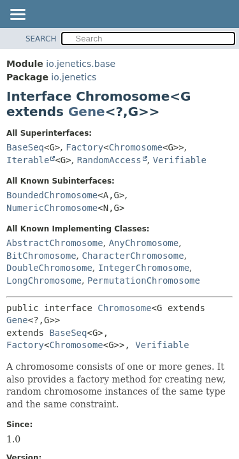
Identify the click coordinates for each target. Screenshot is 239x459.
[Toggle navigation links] (17, 15)
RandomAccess (109, 160)
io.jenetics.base (80, 64)
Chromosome (136, 147)
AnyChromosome (144, 243)
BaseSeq (25, 147)
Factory (84, 147)
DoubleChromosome (49, 268)
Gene (86, 111)
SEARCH (41, 38)
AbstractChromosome (54, 243)
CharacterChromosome (133, 256)
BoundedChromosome (52, 195)
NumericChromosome (52, 208)
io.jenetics (73, 77)
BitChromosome (41, 256)
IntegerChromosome (143, 268)
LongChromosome (44, 280)
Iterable (27, 160)
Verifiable (179, 160)
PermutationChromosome (143, 280)
